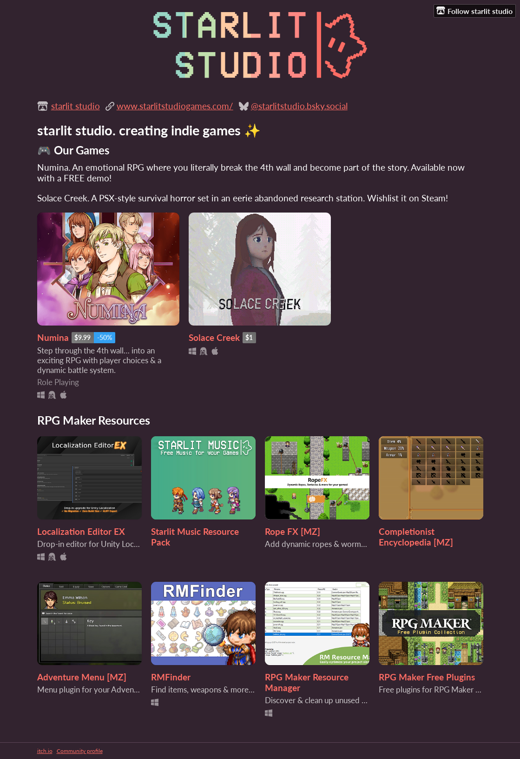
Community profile (80, 750)
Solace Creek (214, 337)
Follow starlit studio (474, 10)
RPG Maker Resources (93, 420)
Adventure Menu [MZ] (81, 677)
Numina (53, 337)
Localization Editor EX (81, 531)
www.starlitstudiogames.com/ (175, 105)
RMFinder (171, 677)
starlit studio (75, 105)
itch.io (45, 750)
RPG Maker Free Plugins (427, 677)
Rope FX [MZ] (292, 531)
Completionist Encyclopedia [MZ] (416, 536)
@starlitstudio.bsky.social (299, 105)
